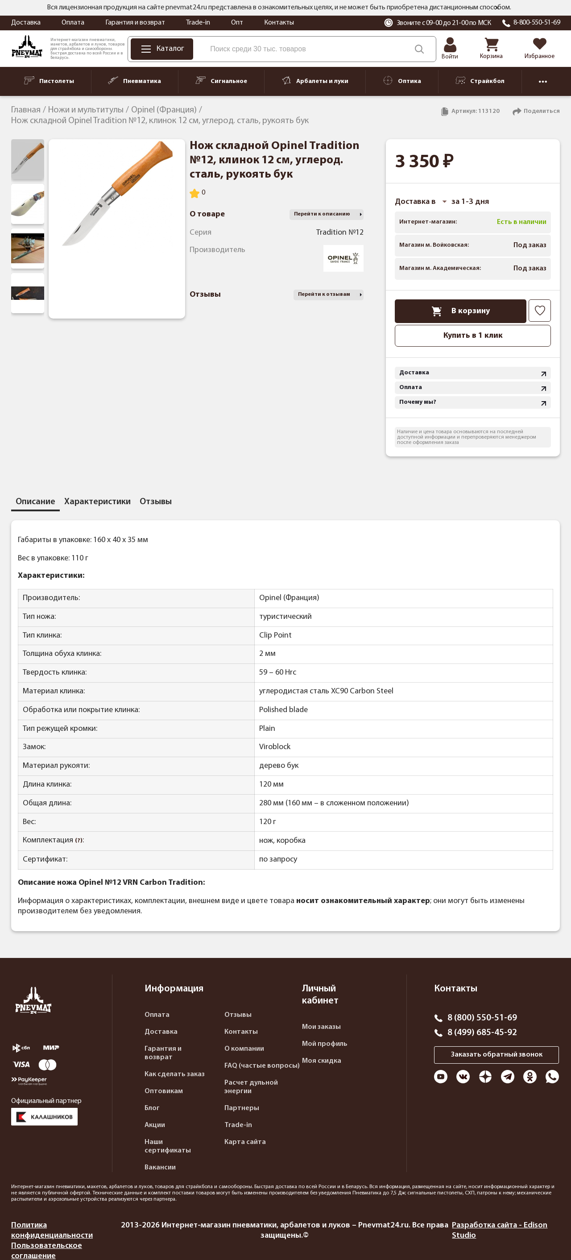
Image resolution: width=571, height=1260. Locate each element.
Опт (237, 22)
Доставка (26, 22)
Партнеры (241, 1108)
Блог (152, 1108)
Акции (155, 1125)
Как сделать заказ (175, 1074)
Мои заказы (321, 1027)
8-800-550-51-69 (536, 22)
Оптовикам (164, 1091)
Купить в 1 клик (473, 336)
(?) (79, 840)
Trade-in (198, 22)
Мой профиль (325, 1044)
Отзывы (238, 1015)
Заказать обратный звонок (496, 1054)
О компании (244, 1049)
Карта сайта (245, 1142)
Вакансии (160, 1167)
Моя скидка (321, 1061)
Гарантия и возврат (135, 22)
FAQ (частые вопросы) (262, 1065)
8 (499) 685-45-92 (482, 1032)
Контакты (279, 22)
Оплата (73, 22)
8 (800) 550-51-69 (482, 1018)
